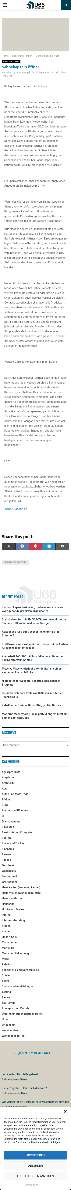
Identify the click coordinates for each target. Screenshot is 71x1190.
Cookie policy (32, 1184)
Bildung (7, 799)
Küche (6, 931)
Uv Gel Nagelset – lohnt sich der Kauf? (24, 1088)
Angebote (8, 777)
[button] (65, 1111)
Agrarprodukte (11, 772)
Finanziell (8, 849)
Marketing (8, 947)
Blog (5, 804)
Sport (5, 980)
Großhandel (9, 881)
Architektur (9, 782)
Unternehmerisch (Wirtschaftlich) (22, 1013)
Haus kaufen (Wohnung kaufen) (21, 887)
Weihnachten (10, 1030)
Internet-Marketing (13, 920)
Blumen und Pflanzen (15, 810)
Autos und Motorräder (16, 794)
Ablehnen (35, 1165)
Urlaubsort (8, 1024)
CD (3, 816)
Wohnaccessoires (13, 1035)
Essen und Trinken (11, 62)
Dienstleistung (11, 821)
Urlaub (6, 1019)
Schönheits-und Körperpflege (20, 969)
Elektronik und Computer (17, 832)
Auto (5, 788)
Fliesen (6, 859)
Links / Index (9, 936)
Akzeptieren (35, 1155)
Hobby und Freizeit (13, 909)
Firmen (6, 854)
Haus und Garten (12, 898)
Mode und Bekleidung (15, 953)
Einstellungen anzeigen (35, 1176)
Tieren (6, 997)
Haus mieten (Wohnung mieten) (21, 892)
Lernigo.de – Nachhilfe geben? (20, 1074)
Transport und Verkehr (16, 1008)
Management (10, 942)
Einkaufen (8, 826)
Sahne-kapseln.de (16, 509)
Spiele (6, 975)
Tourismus (8, 1002)
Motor (5, 958)
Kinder (6, 925)
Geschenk (8, 865)
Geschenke (9, 870)
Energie (7, 837)
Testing (6, 991)
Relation (7, 964)
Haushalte (8, 903)
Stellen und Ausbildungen (18, 986)
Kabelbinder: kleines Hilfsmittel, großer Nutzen (31, 705)
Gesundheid (9, 876)
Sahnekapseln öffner (15, 562)
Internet (6, 914)
